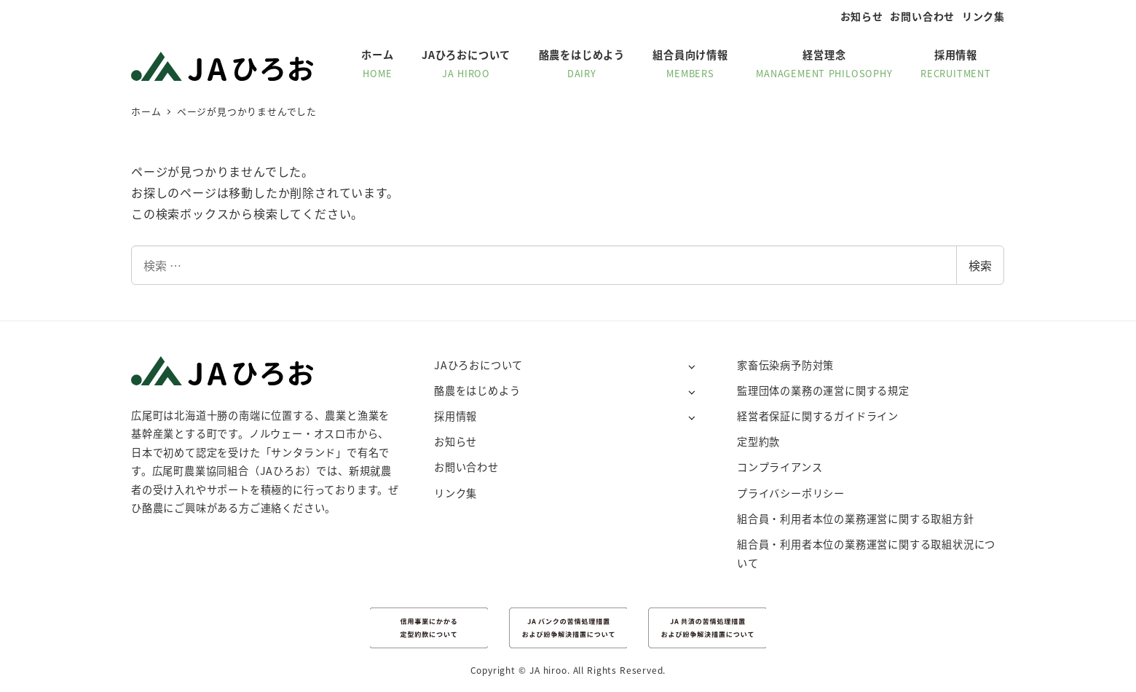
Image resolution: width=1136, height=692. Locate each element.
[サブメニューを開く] (691, 366)
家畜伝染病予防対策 (785, 365)
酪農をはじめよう (477, 390)
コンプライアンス (779, 467)
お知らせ (861, 16)
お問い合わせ (922, 16)
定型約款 (758, 441)
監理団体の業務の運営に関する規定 (823, 390)
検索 (980, 265)
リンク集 (983, 16)
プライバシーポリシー (791, 493)
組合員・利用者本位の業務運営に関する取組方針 (855, 518)
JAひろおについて (478, 365)
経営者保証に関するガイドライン (818, 416)
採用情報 (455, 416)
